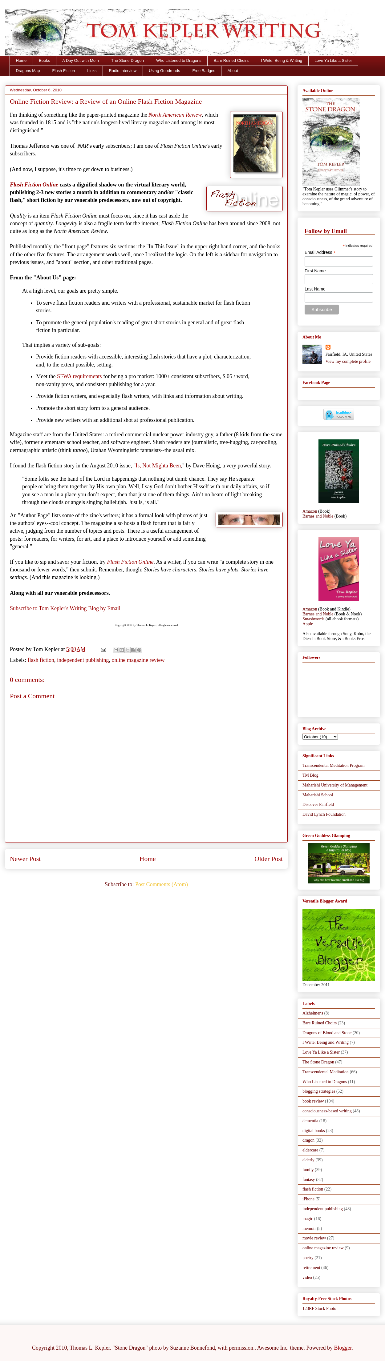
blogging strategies (318, 1091)
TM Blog (310, 775)
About (233, 70)
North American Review (175, 115)
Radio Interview (123, 70)
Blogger (343, 1348)
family (308, 1169)
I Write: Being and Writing (325, 1042)
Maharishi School (317, 795)
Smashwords (313, 619)
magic (307, 1218)
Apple (307, 624)
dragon (308, 1140)
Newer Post (25, 859)
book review (313, 1101)
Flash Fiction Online (34, 185)
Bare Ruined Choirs (231, 60)
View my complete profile (348, 361)
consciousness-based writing (327, 1111)
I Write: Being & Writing (281, 60)
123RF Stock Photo (319, 1308)
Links (91, 70)
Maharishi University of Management (334, 785)
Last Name (315, 288)
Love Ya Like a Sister (333, 60)
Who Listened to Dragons (178, 60)
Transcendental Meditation (325, 1072)
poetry (308, 1257)
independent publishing (83, 660)
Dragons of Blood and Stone (326, 1033)
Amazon (309, 511)
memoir (309, 1228)
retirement (311, 1267)
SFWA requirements (79, 376)
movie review (314, 1238)
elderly (308, 1160)
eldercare (310, 1150)
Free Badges (203, 70)
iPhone (308, 1199)
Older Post (268, 859)
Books (44, 60)
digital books (313, 1130)
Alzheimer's (312, 1013)
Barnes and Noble (317, 516)
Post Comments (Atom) (161, 884)
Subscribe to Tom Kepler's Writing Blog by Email (65, 608)
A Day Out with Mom (80, 60)
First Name (315, 270)
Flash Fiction (63, 70)
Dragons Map (28, 70)
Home (21, 60)
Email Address (320, 252)
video (307, 1277)
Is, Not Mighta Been (158, 465)
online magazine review (137, 660)
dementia (310, 1121)
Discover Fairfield (318, 804)
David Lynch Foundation (324, 814)
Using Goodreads (164, 70)
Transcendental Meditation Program (333, 765)
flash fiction (40, 660)
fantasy (308, 1179)
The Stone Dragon (127, 60)
